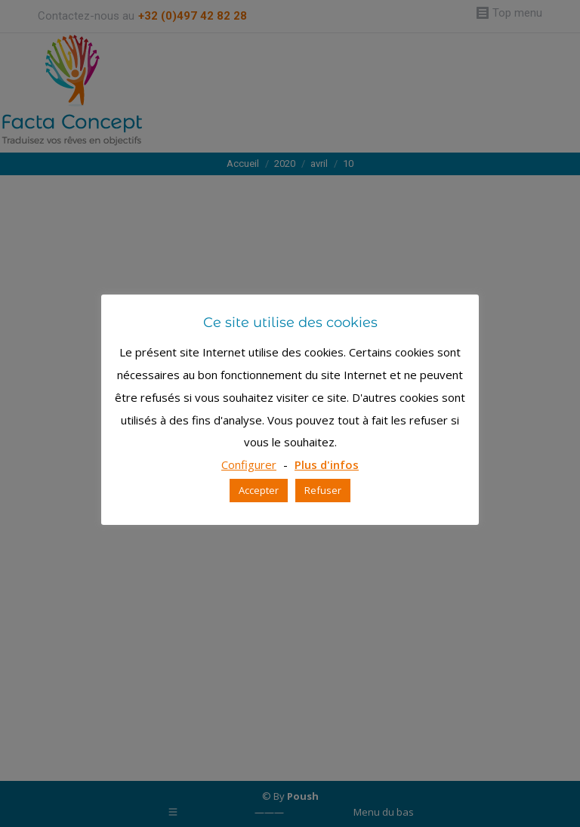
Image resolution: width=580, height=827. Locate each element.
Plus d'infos (327, 464)
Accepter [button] (259, 490)
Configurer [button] (248, 464)
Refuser (322, 490)
